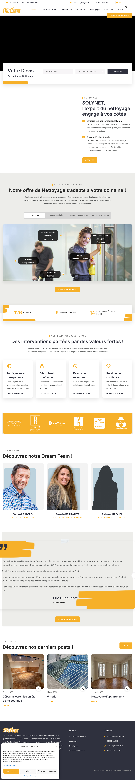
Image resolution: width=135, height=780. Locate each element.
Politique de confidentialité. (120, 770)
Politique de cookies (30, 776)
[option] (14, 423)
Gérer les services (9, 765)
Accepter (11, 771)
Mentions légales (101, 770)
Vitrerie (51, 696)
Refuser (28, 771)
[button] (56, 746)
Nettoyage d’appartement (107, 696)
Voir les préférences (47, 771)
